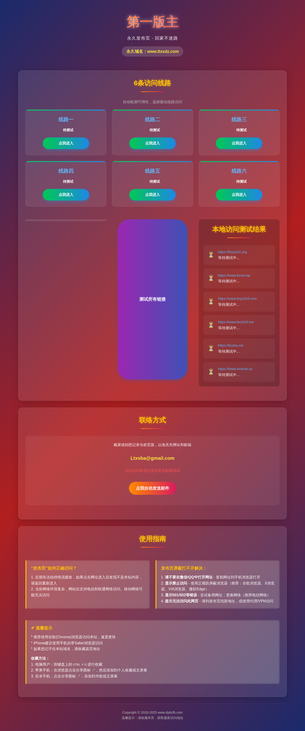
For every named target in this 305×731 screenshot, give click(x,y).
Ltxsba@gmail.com (152, 458)
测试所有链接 (152, 299)
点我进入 (66, 143)
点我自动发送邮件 (152, 488)
